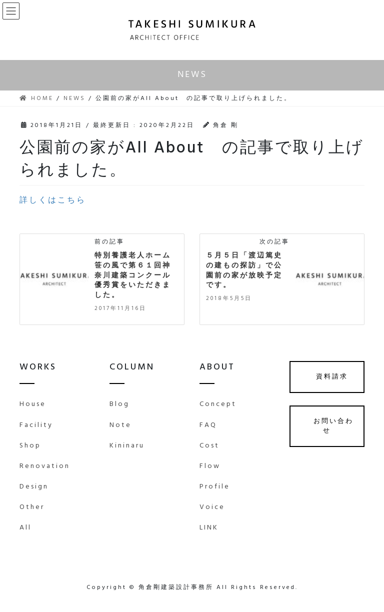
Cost (210, 446)
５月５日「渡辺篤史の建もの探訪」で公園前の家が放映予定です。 (244, 270)
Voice (212, 507)
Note (121, 425)
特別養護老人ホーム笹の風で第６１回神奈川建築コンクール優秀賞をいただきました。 (132, 275)
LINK (209, 528)
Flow (210, 466)
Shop (30, 446)
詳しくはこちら (53, 200)
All (26, 528)
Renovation (45, 466)
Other (32, 507)
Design (34, 486)
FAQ (208, 425)
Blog (120, 404)
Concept (218, 404)
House (33, 404)
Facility (36, 425)
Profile (215, 486)
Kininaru (127, 446)
